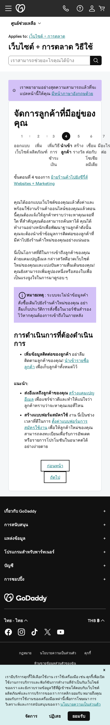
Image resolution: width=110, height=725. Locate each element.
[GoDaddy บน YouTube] (60, 635)
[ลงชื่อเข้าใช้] (92, 8)
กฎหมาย (25, 653)
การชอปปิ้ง (14, 579)
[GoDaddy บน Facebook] (8, 635)
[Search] (96, 60)
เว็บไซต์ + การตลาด (47, 36)
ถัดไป (55, 477)
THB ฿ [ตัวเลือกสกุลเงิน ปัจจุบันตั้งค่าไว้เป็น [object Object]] (97, 620)
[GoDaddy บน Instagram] (21, 635)
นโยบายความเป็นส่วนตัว (58, 653)
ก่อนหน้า (55, 466)
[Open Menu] (6, 8)
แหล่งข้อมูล (14, 538)
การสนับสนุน (16, 525)
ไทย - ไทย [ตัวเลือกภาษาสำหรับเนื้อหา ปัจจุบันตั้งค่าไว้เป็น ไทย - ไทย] (16, 620)
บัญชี (8, 565)
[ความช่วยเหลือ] (79, 8)
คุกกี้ (87, 653)
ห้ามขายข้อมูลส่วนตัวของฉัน (55, 663)
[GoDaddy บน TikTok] (34, 635)
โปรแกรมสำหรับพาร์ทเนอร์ (29, 552)
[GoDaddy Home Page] (26, 598)
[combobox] (49, 60)
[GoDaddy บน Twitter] (47, 635)
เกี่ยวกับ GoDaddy (20, 511)
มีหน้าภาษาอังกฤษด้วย (72, 93)
